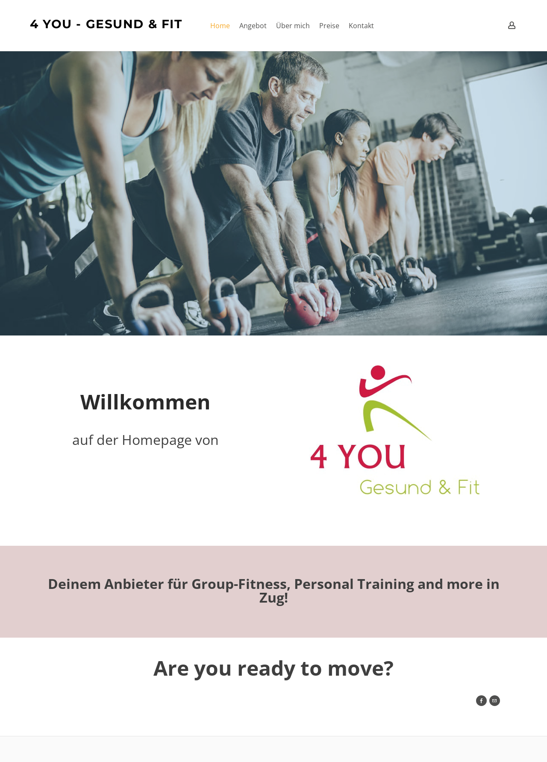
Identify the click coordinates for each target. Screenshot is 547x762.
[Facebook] (481, 700)
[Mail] (494, 700)
